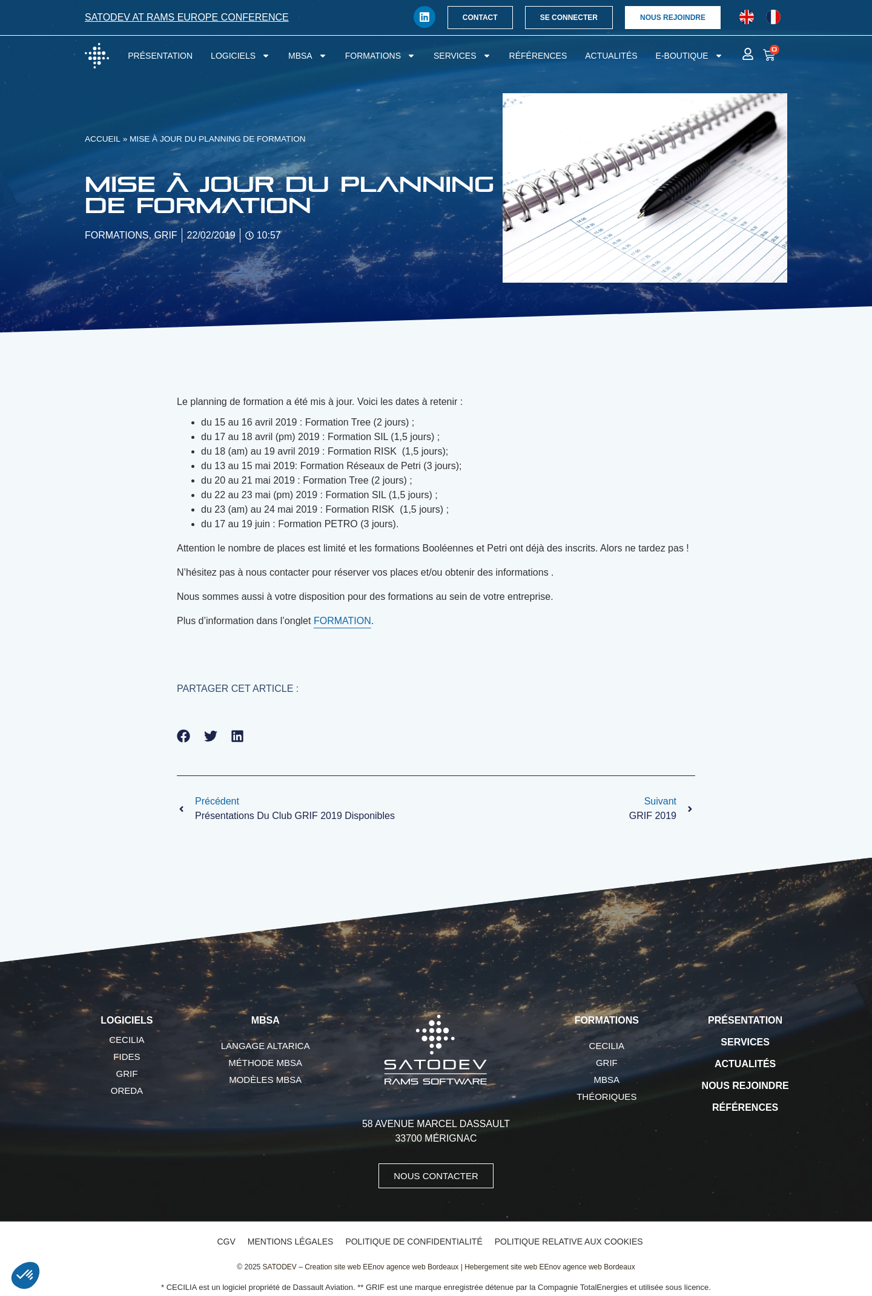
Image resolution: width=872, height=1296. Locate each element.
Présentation (160, 56)
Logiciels (240, 55)
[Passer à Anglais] (746, 17)
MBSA (307, 55)
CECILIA (126, 1039)
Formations (380, 55)
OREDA (127, 1090)
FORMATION (342, 621)
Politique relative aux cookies (569, 1241)
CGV (226, 1241)
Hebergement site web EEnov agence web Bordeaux (549, 1267)
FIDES (126, 1056)
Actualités (611, 56)
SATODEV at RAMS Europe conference (187, 17)
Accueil (103, 138)
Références (538, 56)
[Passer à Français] (773, 17)
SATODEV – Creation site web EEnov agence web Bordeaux (361, 1267)
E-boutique (689, 55)
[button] (184, 736)
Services (462, 55)
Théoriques (606, 1096)
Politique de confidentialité (413, 1241)
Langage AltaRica (265, 1046)
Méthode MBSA (265, 1063)
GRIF (126, 1073)
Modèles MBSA (265, 1079)
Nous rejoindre (745, 1086)
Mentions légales (291, 1241)
